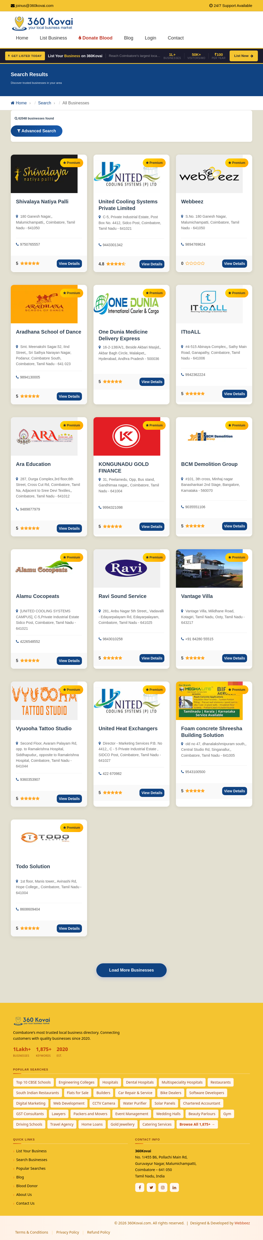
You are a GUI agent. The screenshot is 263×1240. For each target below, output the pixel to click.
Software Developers (206, 1092)
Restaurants (221, 1082)
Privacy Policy (67, 1232)
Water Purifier (135, 1103)
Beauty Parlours (202, 1113)
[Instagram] (162, 1187)
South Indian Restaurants (37, 1092)
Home (22, 38)
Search (44, 103)
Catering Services (157, 1124)
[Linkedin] (174, 1187)
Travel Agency (62, 1124)
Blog (128, 38)
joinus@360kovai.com (34, 5)
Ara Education (33, 464)
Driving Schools (29, 1124)
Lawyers (59, 1113)
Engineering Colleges (77, 1082)
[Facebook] (139, 1187)
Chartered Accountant (201, 1103)
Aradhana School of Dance (48, 332)
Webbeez (192, 201)
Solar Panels (165, 1103)
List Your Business (31, 1150)
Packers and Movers (90, 1113)
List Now (243, 56)
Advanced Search (36, 131)
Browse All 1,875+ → (197, 1124)
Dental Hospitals (140, 1082)
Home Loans (92, 1124)
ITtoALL (191, 332)
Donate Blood (95, 38)
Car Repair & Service (135, 1092)
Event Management (131, 1113)
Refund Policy (98, 1232)
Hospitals (110, 1082)
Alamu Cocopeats (37, 596)
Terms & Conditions (31, 1232)
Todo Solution (33, 866)
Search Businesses (31, 1159)
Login (150, 38)
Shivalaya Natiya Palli (42, 201)
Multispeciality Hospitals (182, 1082)
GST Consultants (30, 1113)
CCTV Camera (103, 1103)
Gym (227, 1113)
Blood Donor (27, 1185)
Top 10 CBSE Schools (33, 1082)
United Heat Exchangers (128, 728)
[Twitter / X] (151, 1187)
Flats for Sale (78, 1092)
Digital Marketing (30, 1103)
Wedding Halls (168, 1113)
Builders (103, 1092)
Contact (176, 38)
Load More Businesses (131, 970)
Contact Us (25, 1203)
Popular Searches (30, 1168)
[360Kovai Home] (43, 23)
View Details (69, 264)
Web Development (68, 1103)
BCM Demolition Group (209, 464)
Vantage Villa (197, 596)
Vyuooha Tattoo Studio (44, 728)
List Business (53, 38)
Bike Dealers (170, 1092)
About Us (24, 1194)
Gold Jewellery (123, 1124)
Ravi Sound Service (123, 596)
